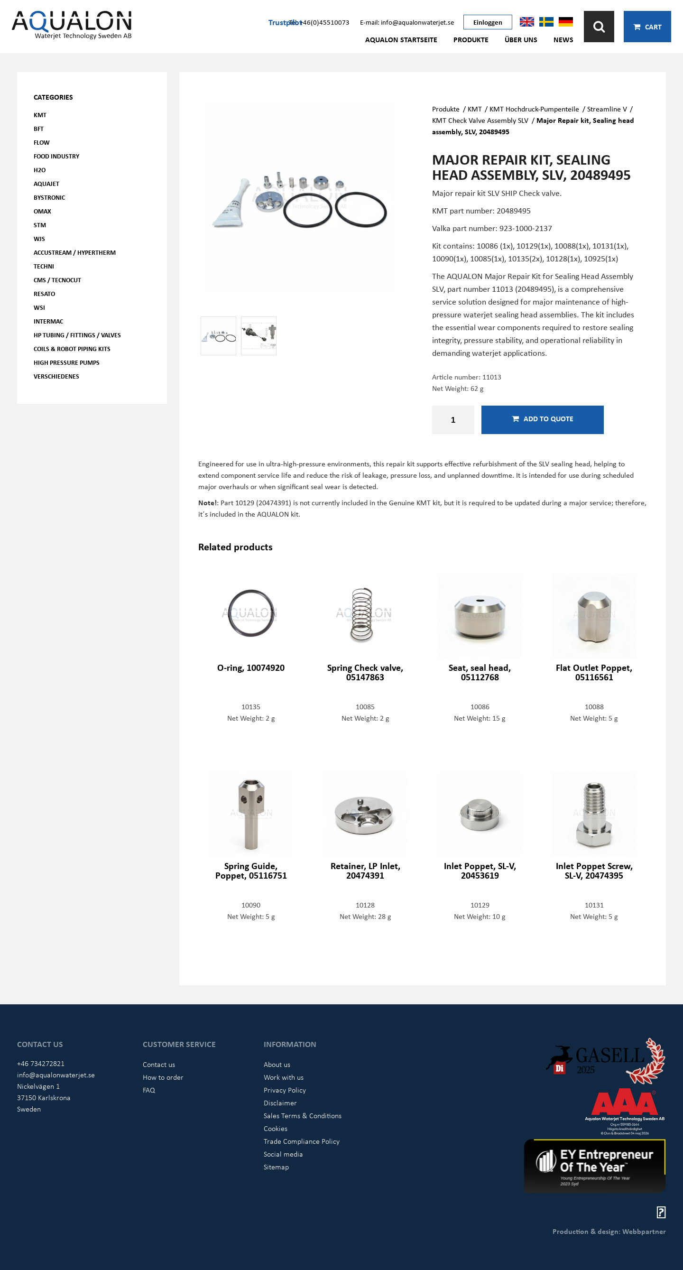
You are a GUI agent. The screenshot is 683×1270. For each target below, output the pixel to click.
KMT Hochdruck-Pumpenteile (534, 108)
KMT (40, 114)
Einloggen (487, 22)
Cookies (275, 1128)
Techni (44, 265)
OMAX (42, 210)
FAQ (149, 1090)
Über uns (521, 39)
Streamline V (607, 108)
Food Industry (56, 155)
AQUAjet (46, 183)
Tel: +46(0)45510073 (319, 22)
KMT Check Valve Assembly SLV (480, 120)
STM (40, 224)
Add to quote (542, 418)
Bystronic (49, 197)
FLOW (42, 142)
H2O (40, 169)
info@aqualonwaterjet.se (56, 1074)
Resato (44, 293)
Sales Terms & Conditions (303, 1115)
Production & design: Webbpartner (609, 1231)
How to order (163, 1077)
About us (277, 1064)
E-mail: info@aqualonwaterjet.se (407, 22)
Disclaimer (280, 1102)
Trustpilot (285, 22)
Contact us (159, 1064)
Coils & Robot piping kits (72, 348)
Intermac (48, 320)
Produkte (471, 39)
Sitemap (276, 1166)
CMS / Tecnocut (57, 279)
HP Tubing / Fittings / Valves (77, 334)
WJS (39, 238)
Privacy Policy (285, 1090)
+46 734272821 (41, 1063)
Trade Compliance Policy (302, 1141)
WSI (39, 307)
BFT (39, 128)
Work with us (284, 1077)
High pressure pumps (67, 362)
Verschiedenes (56, 375)
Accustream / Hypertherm (75, 252)
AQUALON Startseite (401, 39)
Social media (283, 1154)
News (563, 39)
